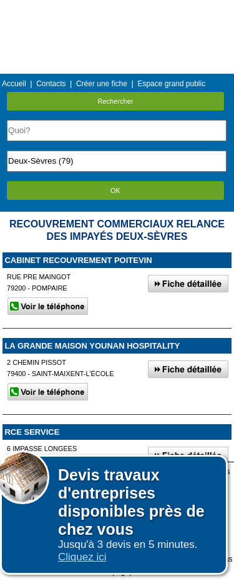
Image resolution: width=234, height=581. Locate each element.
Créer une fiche (101, 83)
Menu (117, 9)
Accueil (14, 83)
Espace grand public (171, 83)
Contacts (51, 83)
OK (115, 190)
